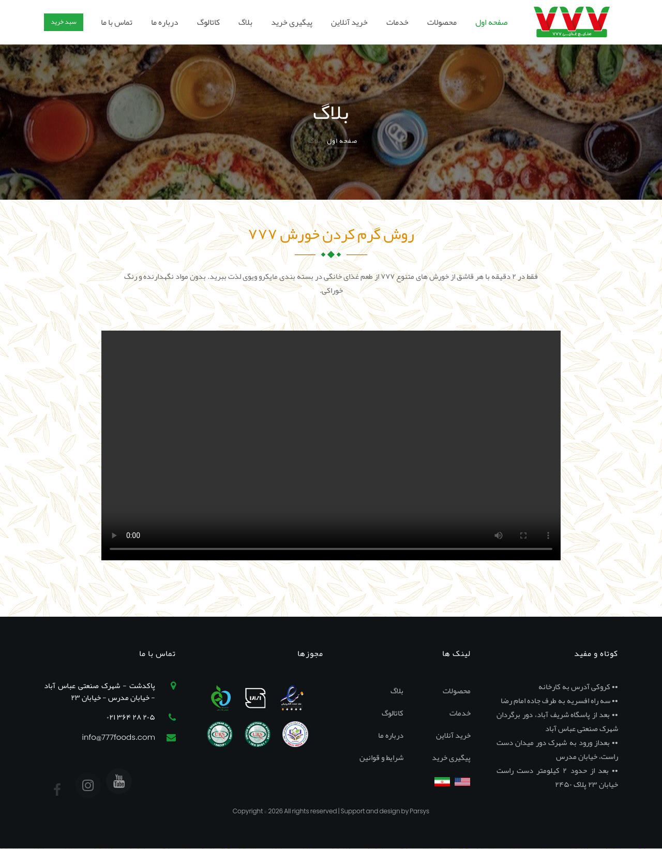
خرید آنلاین (349, 22)
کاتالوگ (208, 22)
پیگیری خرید (291, 22)
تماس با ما (116, 22)
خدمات (397, 22)
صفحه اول (491, 22)
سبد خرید (64, 21)
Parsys (419, 811)
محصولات (442, 22)
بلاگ (245, 22)
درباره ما (164, 22)
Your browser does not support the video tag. (331, 445)
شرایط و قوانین (381, 757)
